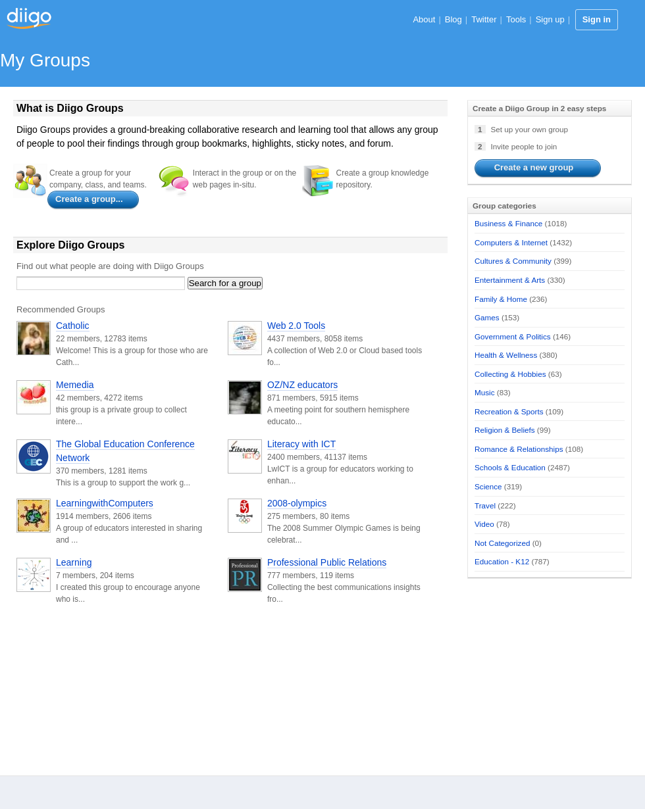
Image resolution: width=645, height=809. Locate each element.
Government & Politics (513, 336)
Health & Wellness (506, 355)
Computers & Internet (511, 242)
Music (485, 392)
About (424, 19)
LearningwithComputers (104, 503)
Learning (74, 562)
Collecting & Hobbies (510, 374)
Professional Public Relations (326, 562)
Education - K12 (502, 561)
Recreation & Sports (509, 411)
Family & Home (501, 299)
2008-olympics (296, 503)
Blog (453, 19)
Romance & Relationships (519, 449)
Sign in (596, 19)
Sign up (550, 19)
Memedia (75, 385)
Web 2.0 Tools (296, 325)
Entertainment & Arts (510, 280)
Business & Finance (508, 223)
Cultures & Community (513, 261)
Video (484, 524)
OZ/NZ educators (302, 385)
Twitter (483, 19)
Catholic (73, 325)
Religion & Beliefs (505, 430)
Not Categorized (502, 543)
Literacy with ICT (301, 444)
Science (488, 486)
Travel (485, 505)
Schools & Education (510, 467)
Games (487, 317)
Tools (516, 19)
